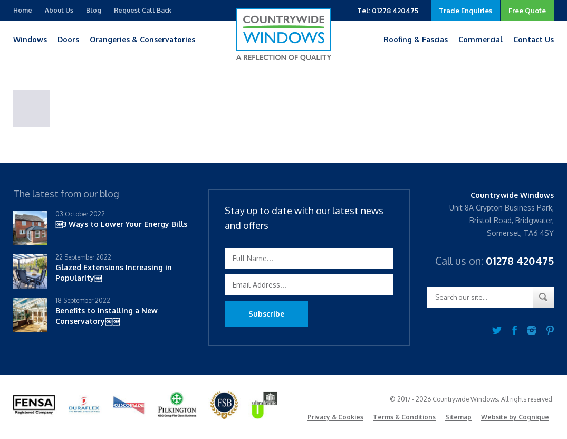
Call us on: (494, 261)
